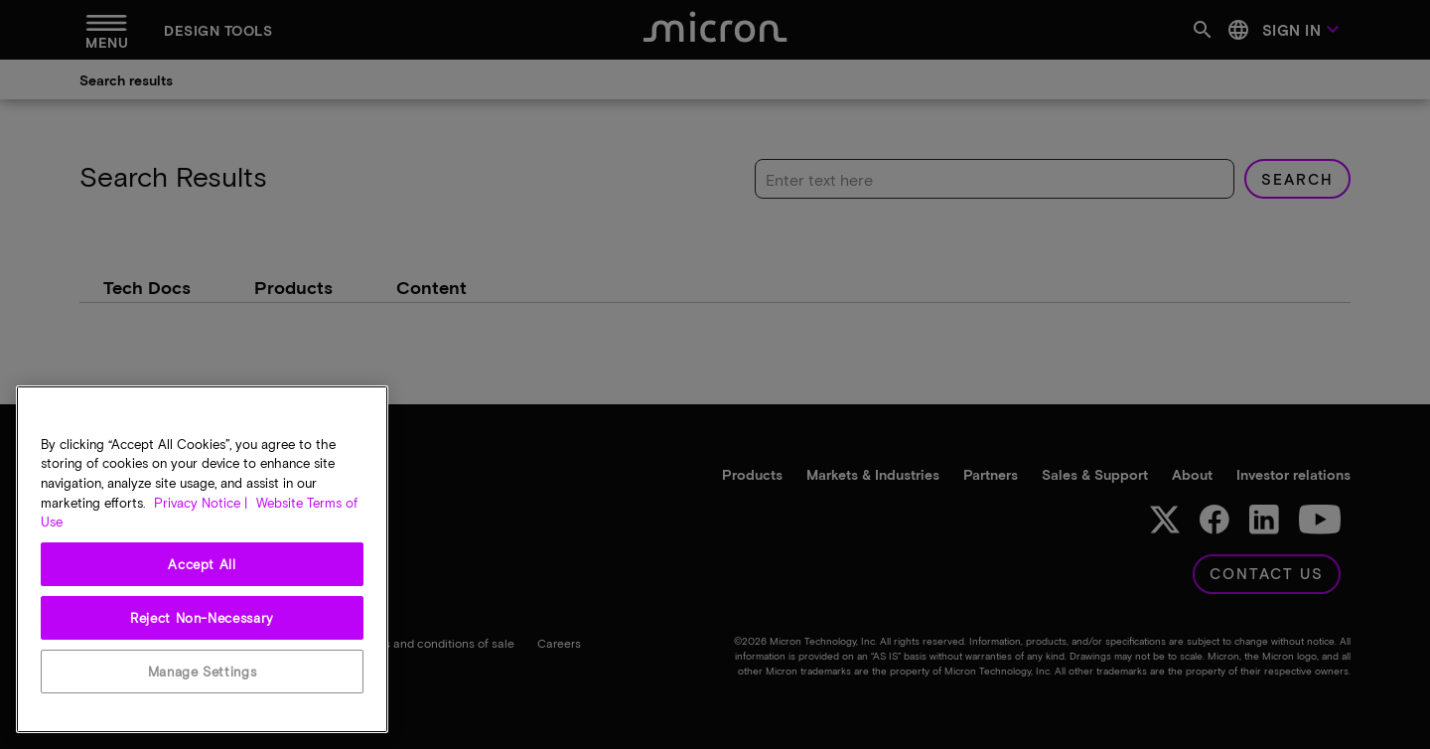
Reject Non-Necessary (202, 618)
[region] (202, 559)
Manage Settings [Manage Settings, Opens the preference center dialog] (202, 671)
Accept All (202, 564)
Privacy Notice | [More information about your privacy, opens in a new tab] (200, 503)
